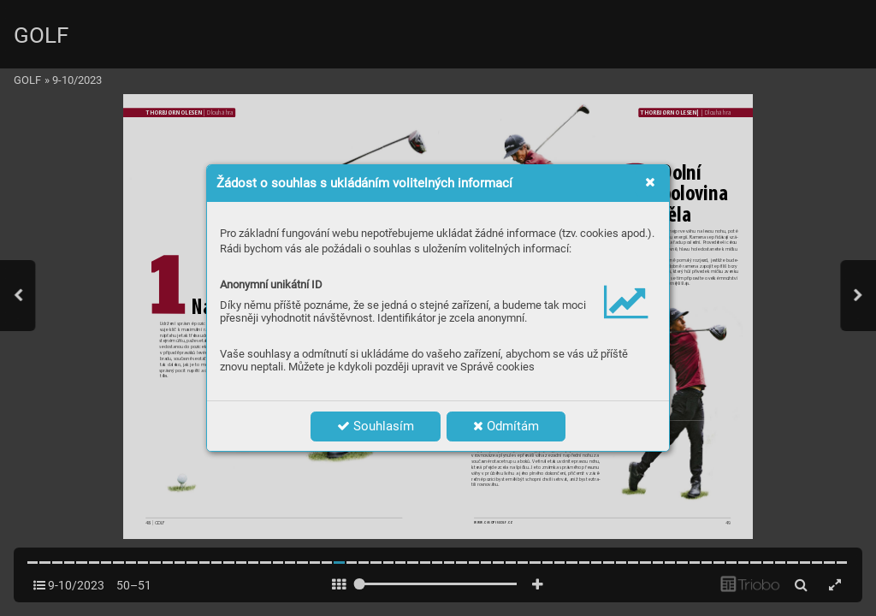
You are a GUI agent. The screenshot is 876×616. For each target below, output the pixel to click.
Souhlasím (375, 426)
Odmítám (506, 426)
